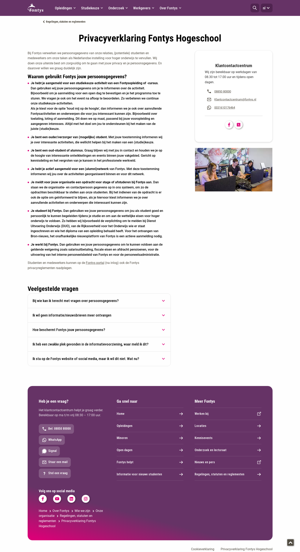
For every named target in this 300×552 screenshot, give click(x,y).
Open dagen (150, 450)
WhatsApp (52, 440)
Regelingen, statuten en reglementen (65, 21)
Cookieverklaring (202, 549)
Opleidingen (150, 426)
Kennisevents (228, 438)
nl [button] (267, 8)
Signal (49, 451)
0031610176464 (224, 107)
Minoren (150, 438)
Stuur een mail (55, 462)
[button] (254, 8)
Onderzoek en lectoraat (228, 450)
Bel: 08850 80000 (56, 429)
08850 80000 (222, 91)
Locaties (228, 426)
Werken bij (228, 413)
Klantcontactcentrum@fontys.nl (235, 99)
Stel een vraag (55, 473)
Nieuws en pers (228, 462)
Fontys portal (95, 263)
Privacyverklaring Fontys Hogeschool (247, 549)
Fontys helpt (150, 462)
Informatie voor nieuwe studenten (150, 474)
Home (150, 413)
